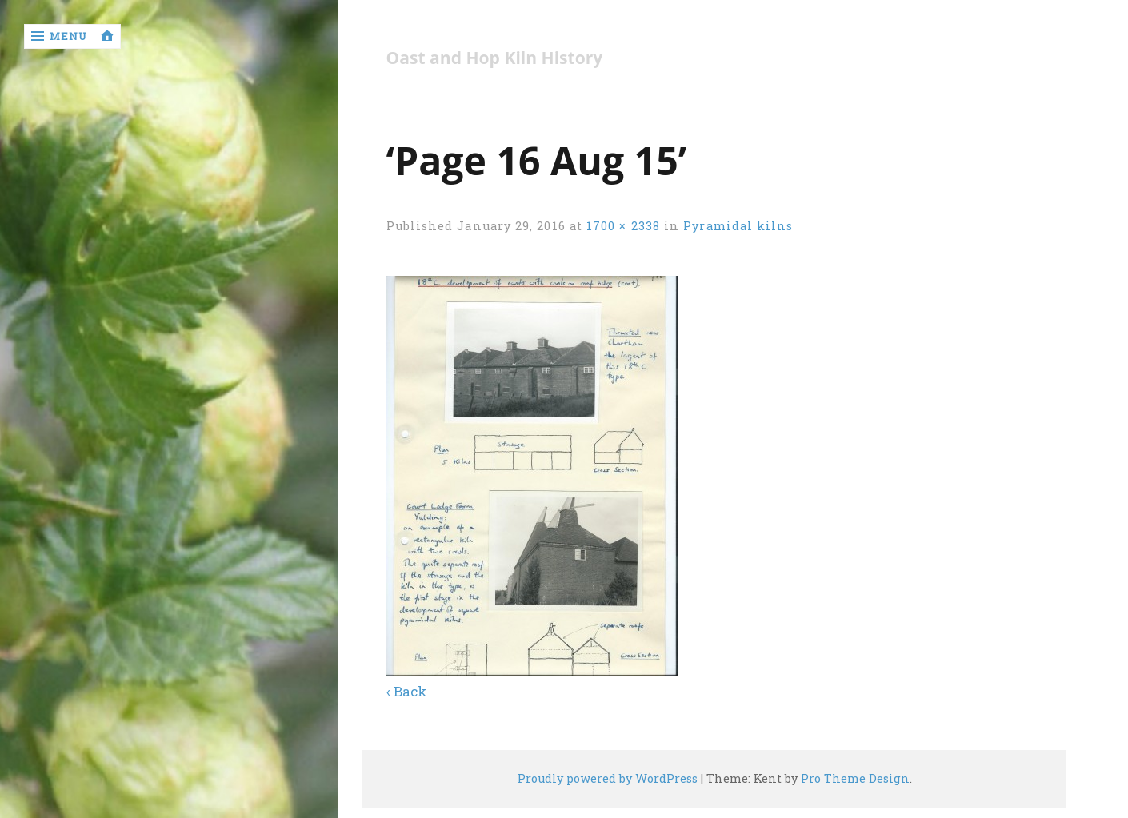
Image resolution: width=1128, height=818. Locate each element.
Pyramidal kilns (738, 225)
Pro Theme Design (855, 778)
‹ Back (406, 691)
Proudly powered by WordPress (608, 778)
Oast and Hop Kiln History (494, 58)
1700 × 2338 (623, 225)
